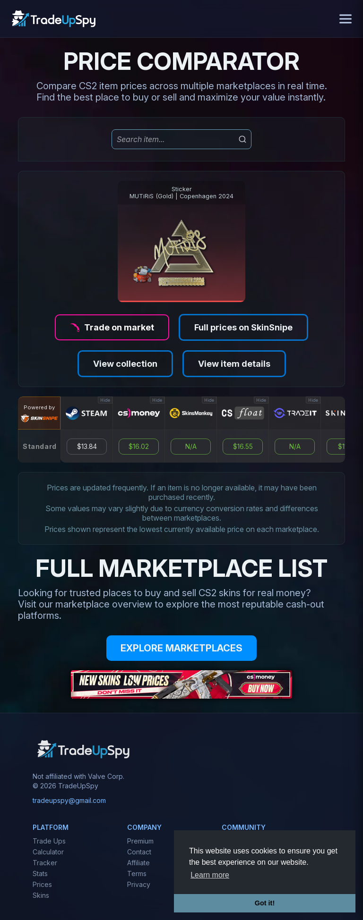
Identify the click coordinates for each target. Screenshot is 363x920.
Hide (105, 400)
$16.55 (243, 446)
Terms (137, 873)
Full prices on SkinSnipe (243, 327)
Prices (42, 884)
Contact (139, 852)
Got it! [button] (265, 903)
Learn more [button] (209, 875)
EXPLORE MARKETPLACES (181, 648)
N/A (191, 446)
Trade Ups (49, 841)
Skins (41, 895)
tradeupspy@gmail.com (69, 800)
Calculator (48, 852)
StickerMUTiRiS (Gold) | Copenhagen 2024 (181, 193)
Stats (40, 873)
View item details (234, 364)
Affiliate (138, 863)
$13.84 (87, 446)
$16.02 (139, 446)
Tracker (45, 863)
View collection (125, 364)
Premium (140, 841)
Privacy (138, 884)
